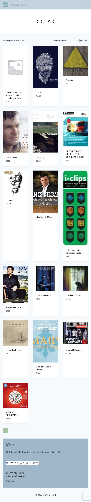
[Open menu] (86, 5)
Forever (9, 200)
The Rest (39, 92)
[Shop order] (65, 40)
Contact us (10, 481)
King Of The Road (13, 307)
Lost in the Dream (74, 295)
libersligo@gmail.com (17, 476)
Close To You (11, 157)
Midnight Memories (75, 350)
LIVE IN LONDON (44, 295)
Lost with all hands (14, 350)
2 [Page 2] (11, 430)
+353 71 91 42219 (16, 473)
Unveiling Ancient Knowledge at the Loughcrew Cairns (14, 95)
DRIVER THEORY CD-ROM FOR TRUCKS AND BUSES (75, 154)
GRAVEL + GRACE (44, 217)
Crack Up (40, 157)
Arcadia (69, 80)
